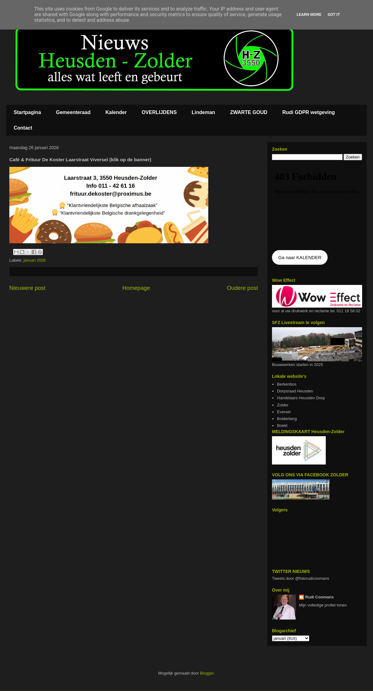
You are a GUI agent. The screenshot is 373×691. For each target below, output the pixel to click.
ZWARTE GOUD (248, 112)
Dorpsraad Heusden (295, 391)
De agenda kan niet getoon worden (317, 205)
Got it (334, 14)
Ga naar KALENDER (299, 257)
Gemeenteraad (73, 112)
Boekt (282, 425)
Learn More (309, 14)
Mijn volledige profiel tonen (323, 605)
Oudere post (242, 288)
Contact (23, 127)
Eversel (283, 412)
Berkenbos (286, 384)
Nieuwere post (27, 288)
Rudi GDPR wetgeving (308, 112)
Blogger (207, 673)
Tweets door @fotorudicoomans (300, 578)
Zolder (282, 405)
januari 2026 (35, 260)
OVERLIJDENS (159, 112)
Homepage (136, 288)
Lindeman (203, 112)
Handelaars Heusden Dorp (301, 398)
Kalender (116, 112)
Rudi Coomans (319, 597)
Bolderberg (287, 418)
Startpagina (27, 112)
